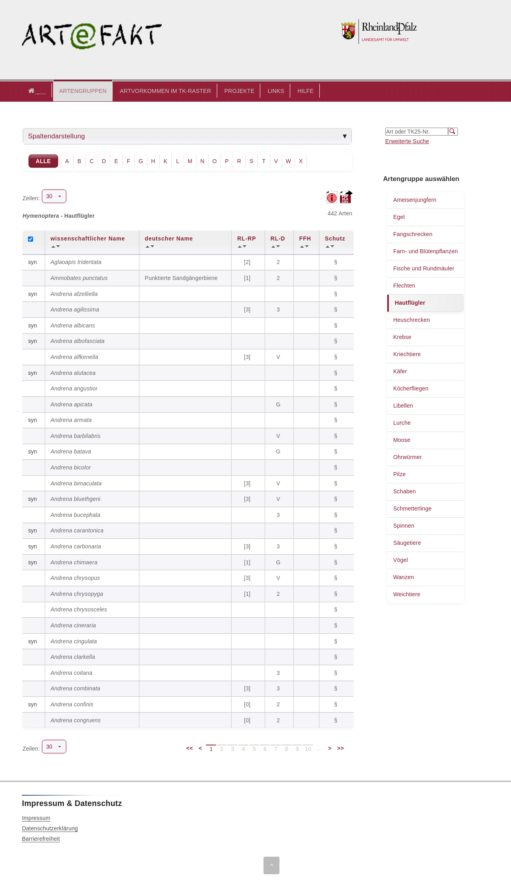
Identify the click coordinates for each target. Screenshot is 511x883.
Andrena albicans (73, 325)
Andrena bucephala (76, 514)
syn (32, 261)
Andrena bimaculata (76, 483)
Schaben (404, 491)
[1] (248, 277)
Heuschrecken (411, 319)
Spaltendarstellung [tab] (56, 136)
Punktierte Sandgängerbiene (181, 277)
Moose (401, 439)
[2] (248, 261)
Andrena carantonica (77, 530)
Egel (399, 216)
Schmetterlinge (412, 508)
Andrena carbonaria (76, 546)
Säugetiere (407, 542)
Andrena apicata (72, 404)
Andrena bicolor (71, 467)
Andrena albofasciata (78, 340)
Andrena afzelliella (74, 293)
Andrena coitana (72, 672)
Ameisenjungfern (414, 199)
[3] (248, 309)
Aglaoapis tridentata (76, 261)
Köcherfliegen (410, 388)
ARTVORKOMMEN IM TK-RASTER (155, 90)
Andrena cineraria (73, 625)
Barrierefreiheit (41, 838)
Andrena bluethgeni (76, 498)
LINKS (265, 90)
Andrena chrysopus (75, 577)
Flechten (404, 285)
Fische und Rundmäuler (423, 268)
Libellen (403, 405)
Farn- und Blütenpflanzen (425, 251)
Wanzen (403, 577)
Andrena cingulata (74, 640)
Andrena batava (71, 451)
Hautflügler (410, 302)
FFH (305, 238)
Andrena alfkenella (75, 356)
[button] (73, 91)
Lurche (402, 422)
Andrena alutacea (73, 372)
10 (308, 748)
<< (189, 748)
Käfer (400, 371)
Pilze (399, 474)
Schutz (335, 238)
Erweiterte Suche (407, 141)
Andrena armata (71, 419)
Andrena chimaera (74, 561)
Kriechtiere (407, 354)
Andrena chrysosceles (79, 609)
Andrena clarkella (73, 656)
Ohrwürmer (407, 456)
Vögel (400, 559)
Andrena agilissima (75, 309)
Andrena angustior (74, 388)
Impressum (36, 817)
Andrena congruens (76, 719)
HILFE (295, 90)
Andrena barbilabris (76, 435)
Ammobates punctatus (79, 277)
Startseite (32, 91)
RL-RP (246, 238)
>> (340, 748)
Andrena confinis (72, 704)
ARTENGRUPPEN (73, 90)
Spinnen (403, 525)
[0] (248, 704)
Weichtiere (406, 594)
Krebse (402, 336)
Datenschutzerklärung (50, 828)
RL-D (278, 238)
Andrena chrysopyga (77, 593)
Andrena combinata (76, 688)
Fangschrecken (412, 234)
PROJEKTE (229, 90)
